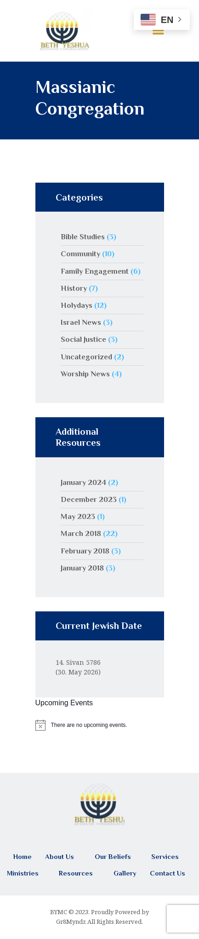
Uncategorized (86, 356)
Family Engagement (95, 271)
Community (80, 253)
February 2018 (85, 551)
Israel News (81, 322)
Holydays (76, 305)
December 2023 (89, 499)
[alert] (99, 725)
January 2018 (82, 568)
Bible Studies (83, 236)
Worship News (85, 373)
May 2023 (78, 516)
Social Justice (83, 339)
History (74, 288)
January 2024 (83, 482)
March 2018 (81, 533)
